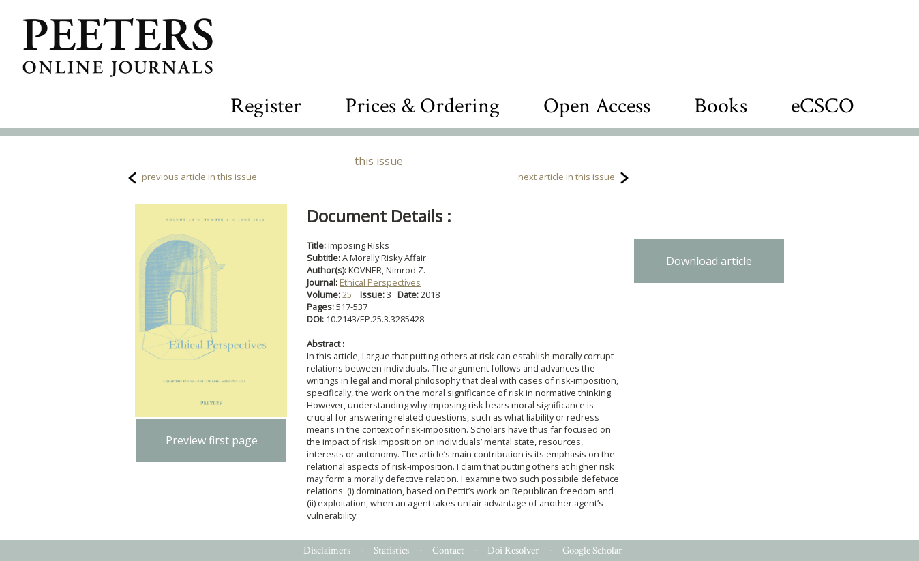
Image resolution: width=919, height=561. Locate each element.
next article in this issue (566, 176)
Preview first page (212, 440)
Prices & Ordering (422, 106)
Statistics (391, 550)
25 (347, 294)
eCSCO (822, 106)
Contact (448, 550)
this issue (379, 160)
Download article (709, 261)
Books (720, 106)
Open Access (596, 106)
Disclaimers (326, 550)
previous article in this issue (199, 176)
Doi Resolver (513, 550)
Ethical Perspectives (380, 282)
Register (265, 106)
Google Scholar (592, 550)
